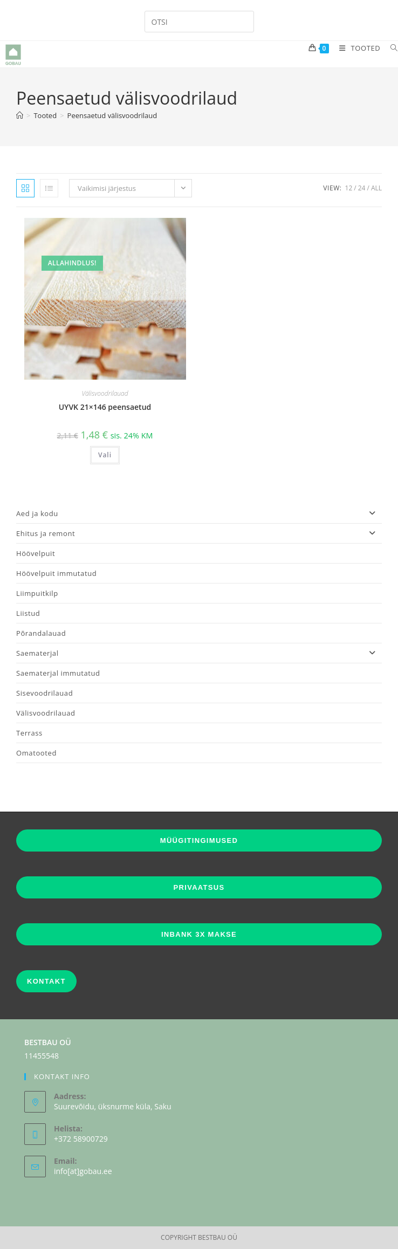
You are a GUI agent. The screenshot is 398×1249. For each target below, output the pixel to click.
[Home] (19, 115)
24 (362, 188)
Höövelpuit (35, 553)
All (376, 188)
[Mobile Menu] (356, 48)
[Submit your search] (243, 20)
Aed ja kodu (199, 513)
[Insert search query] (199, 21)
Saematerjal (199, 653)
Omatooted (36, 753)
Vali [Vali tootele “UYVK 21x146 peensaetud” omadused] (105, 454)
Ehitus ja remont (199, 533)
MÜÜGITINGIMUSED (199, 840)
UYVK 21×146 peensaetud (105, 407)
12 (349, 188)
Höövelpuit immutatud (56, 573)
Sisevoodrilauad (44, 693)
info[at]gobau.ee (83, 1171)
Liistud (28, 613)
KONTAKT (46, 981)
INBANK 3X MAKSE (199, 934)
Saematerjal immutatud (58, 673)
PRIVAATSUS (199, 887)
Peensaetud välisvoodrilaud (112, 115)
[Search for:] (390, 48)
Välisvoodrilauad (104, 393)
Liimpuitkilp (37, 593)
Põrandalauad (41, 633)
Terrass (29, 733)
